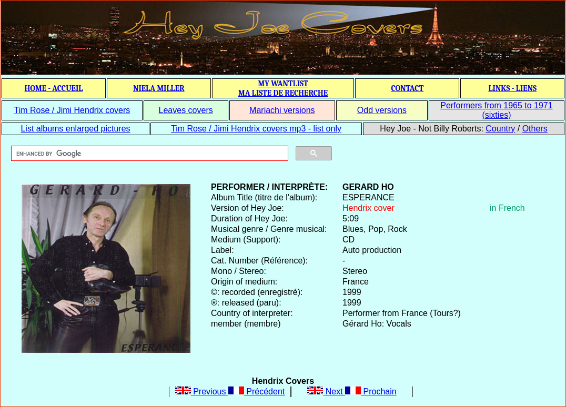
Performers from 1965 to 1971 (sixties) (496, 110)
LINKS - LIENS (512, 88)
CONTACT (407, 88)
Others (535, 128)
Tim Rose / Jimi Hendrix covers (72, 110)
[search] (148, 153)
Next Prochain (351, 391)
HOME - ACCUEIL (54, 88)
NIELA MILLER (159, 88)
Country (500, 128)
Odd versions (382, 110)
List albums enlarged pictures (75, 128)
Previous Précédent (230, 391)
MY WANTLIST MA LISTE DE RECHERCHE (283, 88)
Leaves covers (186, 110)
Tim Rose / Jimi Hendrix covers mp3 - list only (256, 128)
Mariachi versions (282, 110)
